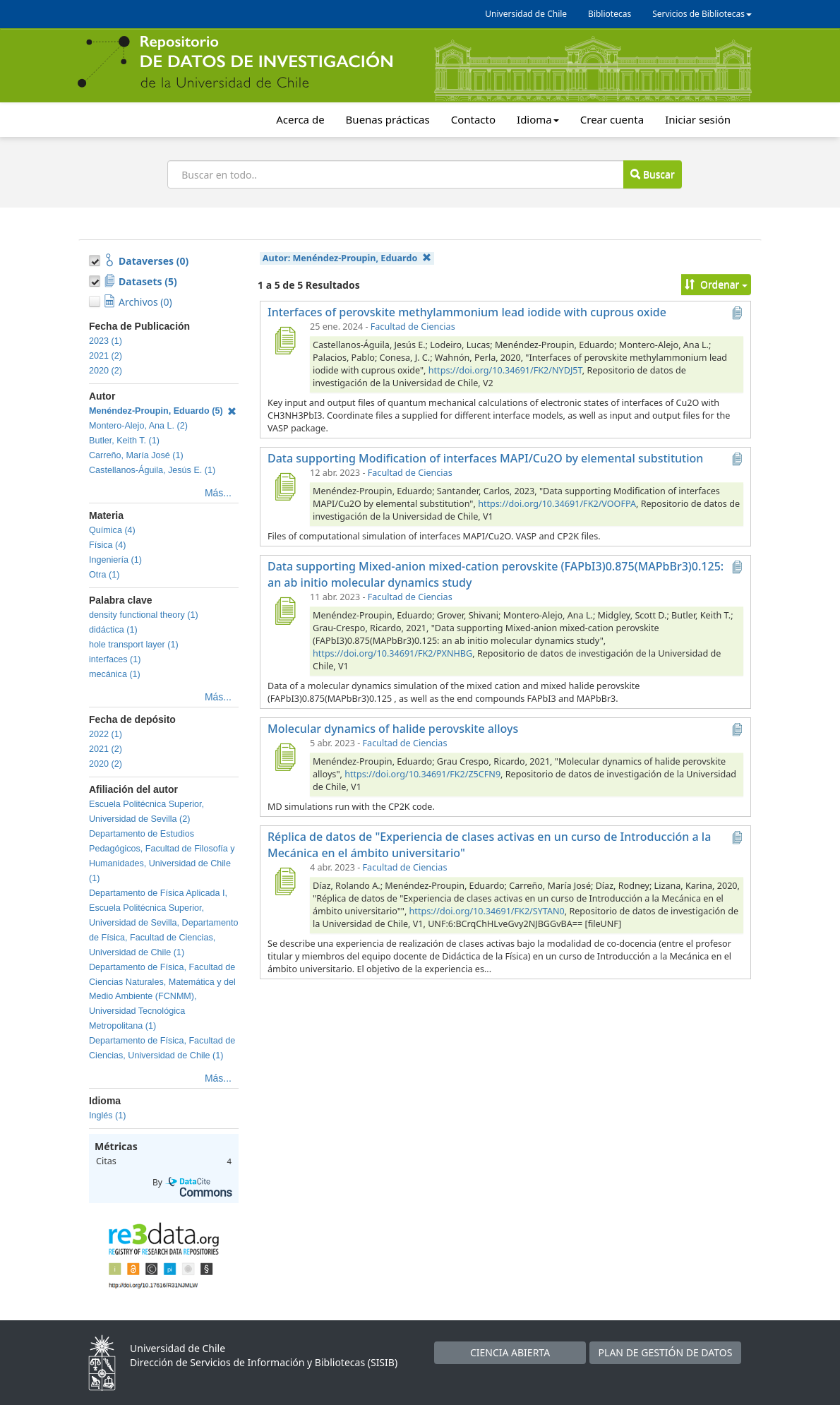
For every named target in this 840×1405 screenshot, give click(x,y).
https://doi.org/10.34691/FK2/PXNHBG (392, 653)
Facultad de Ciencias (413, 327)
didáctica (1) (113, 630)
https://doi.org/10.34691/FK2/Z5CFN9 (422, 774)
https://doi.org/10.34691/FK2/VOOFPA (557, 504)
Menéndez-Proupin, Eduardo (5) (162, 411)
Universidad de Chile (526, 14)
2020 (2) (105, 371)
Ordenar (716, 284)
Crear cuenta (612, 119)
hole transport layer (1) (134, 645)
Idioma (538, 119)
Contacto (473, 119)
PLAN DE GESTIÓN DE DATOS (666, 1352)
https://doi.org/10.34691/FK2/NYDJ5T (505, 370)
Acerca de (300, 119)
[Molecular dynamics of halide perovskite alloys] (284, 757)
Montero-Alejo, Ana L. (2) (138, 426)
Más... (218, 492)
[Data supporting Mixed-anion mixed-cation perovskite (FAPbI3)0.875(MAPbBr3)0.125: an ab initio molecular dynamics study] (284, 611)
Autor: (347, 258)
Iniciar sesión (698, 119)
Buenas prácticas (388, 119)
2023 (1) (105, 341)
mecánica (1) (114, 674)
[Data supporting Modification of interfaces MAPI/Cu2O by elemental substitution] (284, 486)
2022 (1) (105, 734)
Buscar (652, 174)
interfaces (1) (115, 659)
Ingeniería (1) (115, 560)
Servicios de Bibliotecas (702, 14)
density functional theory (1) (143, 615)
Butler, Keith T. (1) (124, 441)
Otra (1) (104, 575)
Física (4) (107, 545)
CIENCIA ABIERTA (510, 1352)
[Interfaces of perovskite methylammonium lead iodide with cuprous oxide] (284, 340)
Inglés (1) (107, 1115)
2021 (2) (105, 356)
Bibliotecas (609, 14)
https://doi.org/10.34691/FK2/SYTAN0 (487, 911)
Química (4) (112, 530)
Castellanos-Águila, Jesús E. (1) (152, 470)
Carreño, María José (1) (136, 455)
